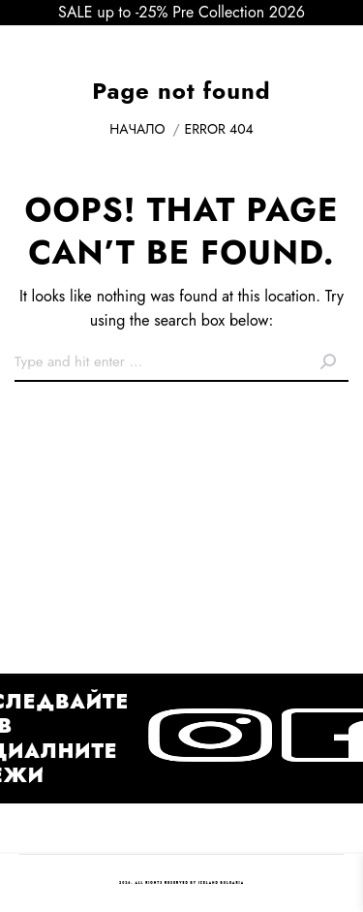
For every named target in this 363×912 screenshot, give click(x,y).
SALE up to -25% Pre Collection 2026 (181, 12)
